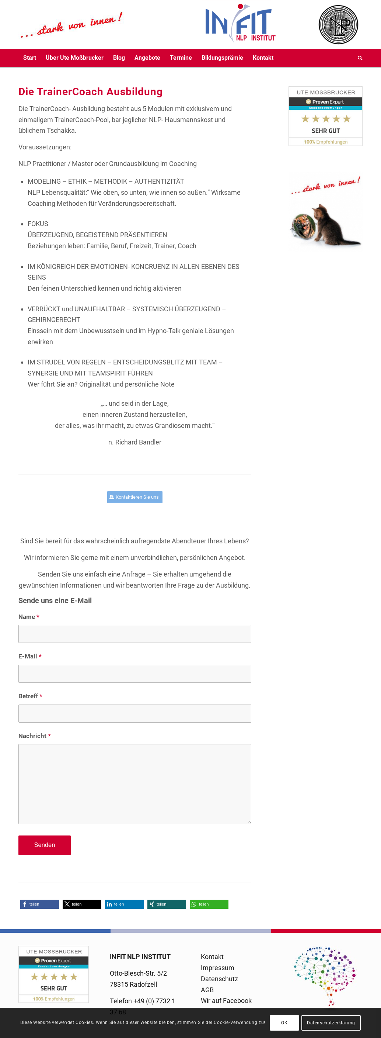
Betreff (30, 696)
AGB (207, 990)
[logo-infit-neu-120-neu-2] (147, 24)
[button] (39, 904)
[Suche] (358, 58)
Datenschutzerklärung (331, 1022)
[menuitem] (29, 58)
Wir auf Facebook (226, 1000)
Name (28, 616)
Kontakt (212, 957)
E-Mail (30, 656)
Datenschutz (219, 979)
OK (284, 1022)
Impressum (217, 968)
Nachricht (34, 736)
